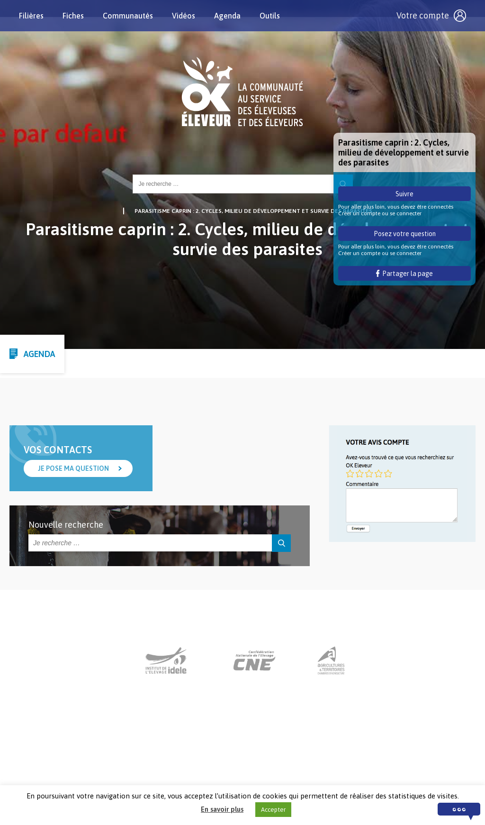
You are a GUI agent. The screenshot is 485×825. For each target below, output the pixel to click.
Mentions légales (298, 766)
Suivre (404, 194)
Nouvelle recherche (65, 525)
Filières (31, 15)
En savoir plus (222, 809)
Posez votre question (405, 234)
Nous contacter (234, 766)
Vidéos (183, 15)
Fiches (73, 15)
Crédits (349, 766)
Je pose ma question (73, 468)
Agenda (227, 15)
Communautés (128, 15)
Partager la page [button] (404, 273)
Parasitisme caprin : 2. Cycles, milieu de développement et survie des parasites (253, 211)
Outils (270, 15)
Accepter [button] (273, 809)
